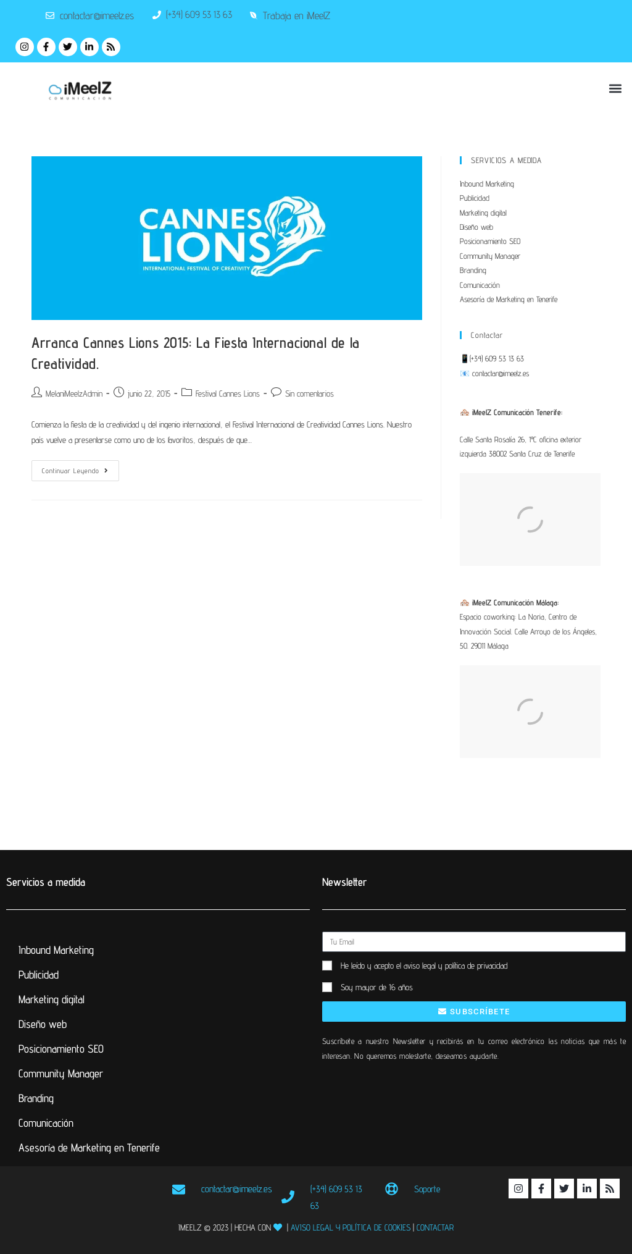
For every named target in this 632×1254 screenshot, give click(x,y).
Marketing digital (483, 212)
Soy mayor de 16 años (377, 987)
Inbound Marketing (487, 183)
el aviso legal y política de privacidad (451, 965)
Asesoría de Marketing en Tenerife (508, 299)
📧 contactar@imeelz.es (494, 373)
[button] (615, 88)
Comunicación (480, 285)
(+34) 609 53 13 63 (497, 358)
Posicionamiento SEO (490, 241)
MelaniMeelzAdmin (74, 393)
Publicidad (474, 198)
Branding (473, 270)
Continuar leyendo (80, 467)
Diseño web (476, 227)
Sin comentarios (309, 393)
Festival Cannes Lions (228, 393)
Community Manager (490, 256)
